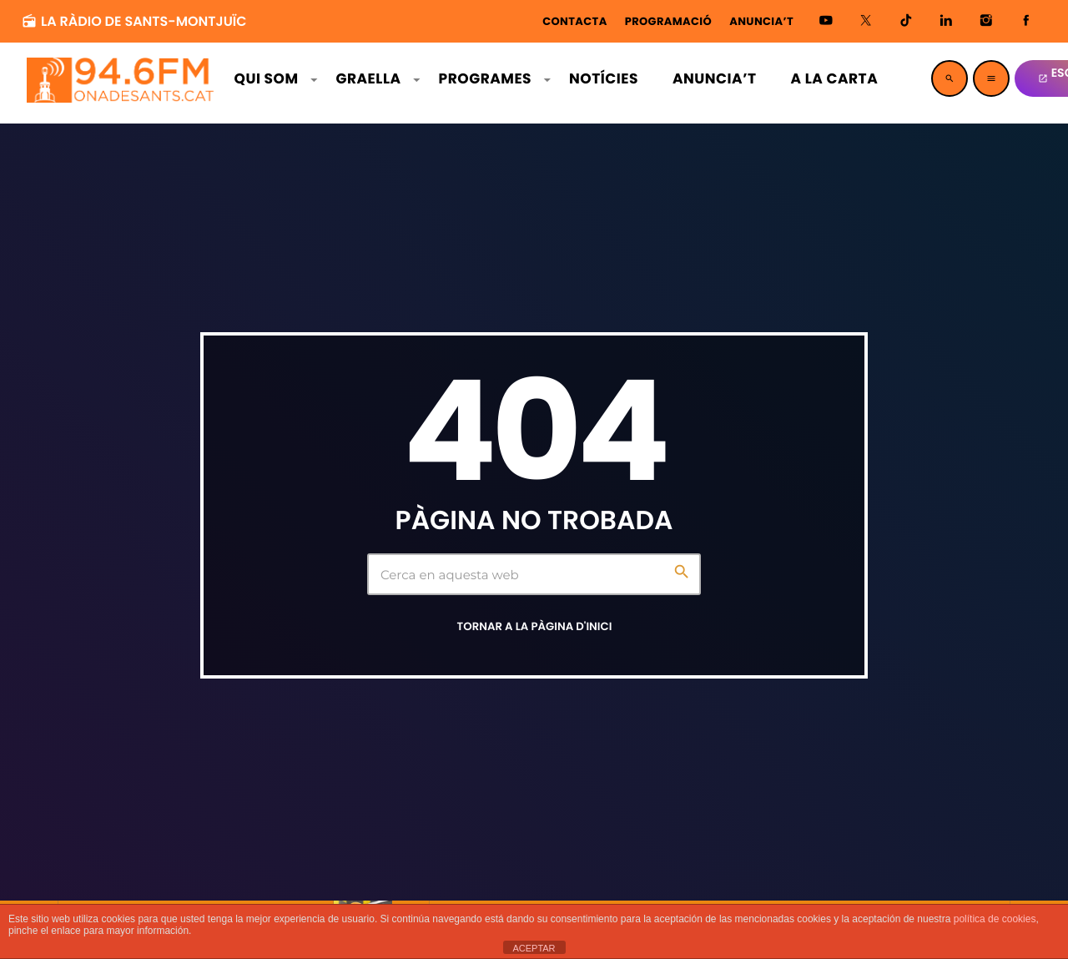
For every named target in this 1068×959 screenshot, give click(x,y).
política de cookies (995, 919)
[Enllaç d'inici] (122, 78)
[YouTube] (826, 21)
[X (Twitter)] (866, 21)
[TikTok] (906, 21)
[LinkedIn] (946, 21)
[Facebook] (1026, 21)
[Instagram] (986, 21)
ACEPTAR (533, 948)
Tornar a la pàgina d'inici (534, 626)
